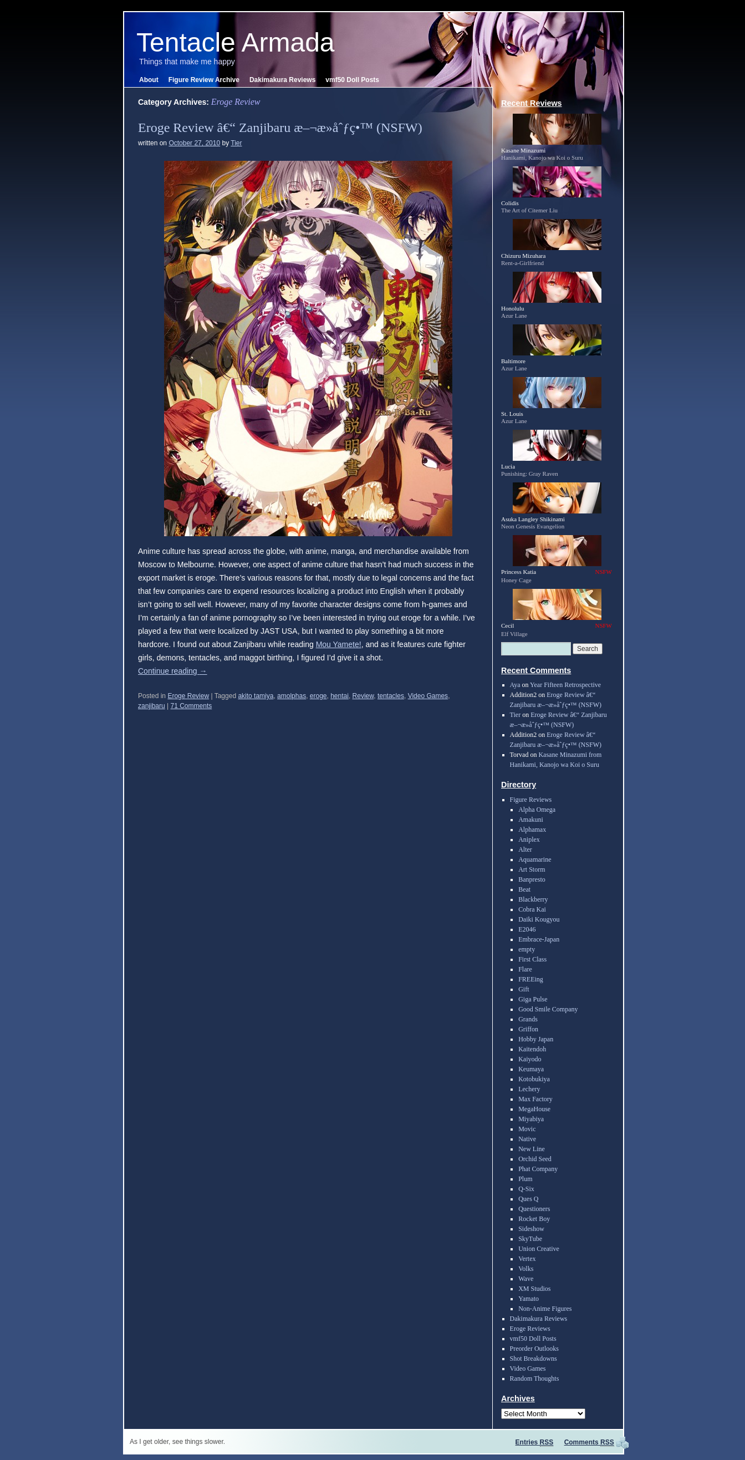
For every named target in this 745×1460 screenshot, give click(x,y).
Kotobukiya (534, 1079)
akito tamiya (255, 696)
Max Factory (535, 1099)
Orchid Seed (535, 1159)
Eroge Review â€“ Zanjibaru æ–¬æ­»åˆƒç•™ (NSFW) (280, 127)
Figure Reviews (531, 799)
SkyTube (530, 1239)
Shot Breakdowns (533, 1358)
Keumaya (531, 1069)
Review (363, 696)
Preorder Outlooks (534, 1348)
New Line (531, 1149)
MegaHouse (534, 1109)
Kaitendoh (532, 1049)
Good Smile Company (548, 1009)
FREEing (530, 979)
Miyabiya (531, 1119)
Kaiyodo (529, 1059)
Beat (524, 889)
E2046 (526, 929)
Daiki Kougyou (538, 919)
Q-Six (526, 1189)
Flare (525, 969)
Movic (526, 1129)
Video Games (428, 696)
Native (527, 1139)
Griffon (528, 1029)
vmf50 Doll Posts (352, 80)
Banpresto (531, 879)
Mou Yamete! (338, 644)
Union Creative (538, 1249)
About (149, 80)
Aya (515, 685)
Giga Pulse (532, 999)
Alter (525, 849)
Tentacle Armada (235, 42)
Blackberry (533, 899)
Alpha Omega (536, 809)
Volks (525, 1269)
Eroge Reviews (530, 1328)
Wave (525, 1279)
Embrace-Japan (538, 939)
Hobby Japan (535, 1039)
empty (526, 949)
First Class (532, 959)
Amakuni (530, 819)
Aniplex (529, 839)
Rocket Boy (534, 1219)
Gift (523, 989)
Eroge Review (188, 696)
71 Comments (191, 706)
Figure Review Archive (204, 80)
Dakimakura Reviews (282, 80)
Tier (236, 143)
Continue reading (172, 671)
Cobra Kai (532, 909)
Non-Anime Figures (544, 1309)
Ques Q (528, 1199)
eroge (318, 696)
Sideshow (531, 1229)
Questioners (534, 1209)
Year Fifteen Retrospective (565, 685)
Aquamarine (534, 859)
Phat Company (538, 1169)
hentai (339, 696)
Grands (528, 1019)
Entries (535, 1442)
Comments (589, 1442)
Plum (525, 1179)
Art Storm (531, 869)
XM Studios (534, 1289)
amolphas (291, 696)
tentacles (390, 696)
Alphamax (532, 829)
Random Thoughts (534, 1378)
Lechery (529, 1089)
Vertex (526, 1259)
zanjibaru (151, 706)
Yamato (528, 1299)
